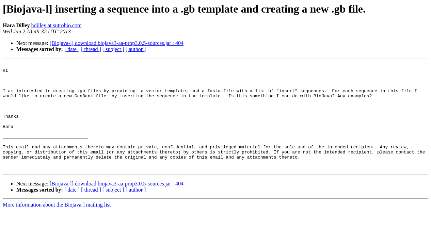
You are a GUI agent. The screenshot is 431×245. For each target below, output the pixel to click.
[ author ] (136, 49)
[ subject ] (113, 49)
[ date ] (72, 49)
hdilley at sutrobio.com (56, 25)
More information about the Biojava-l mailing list (57, 226)
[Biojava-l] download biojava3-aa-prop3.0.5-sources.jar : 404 (116, 43)
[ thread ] (91, 49)
